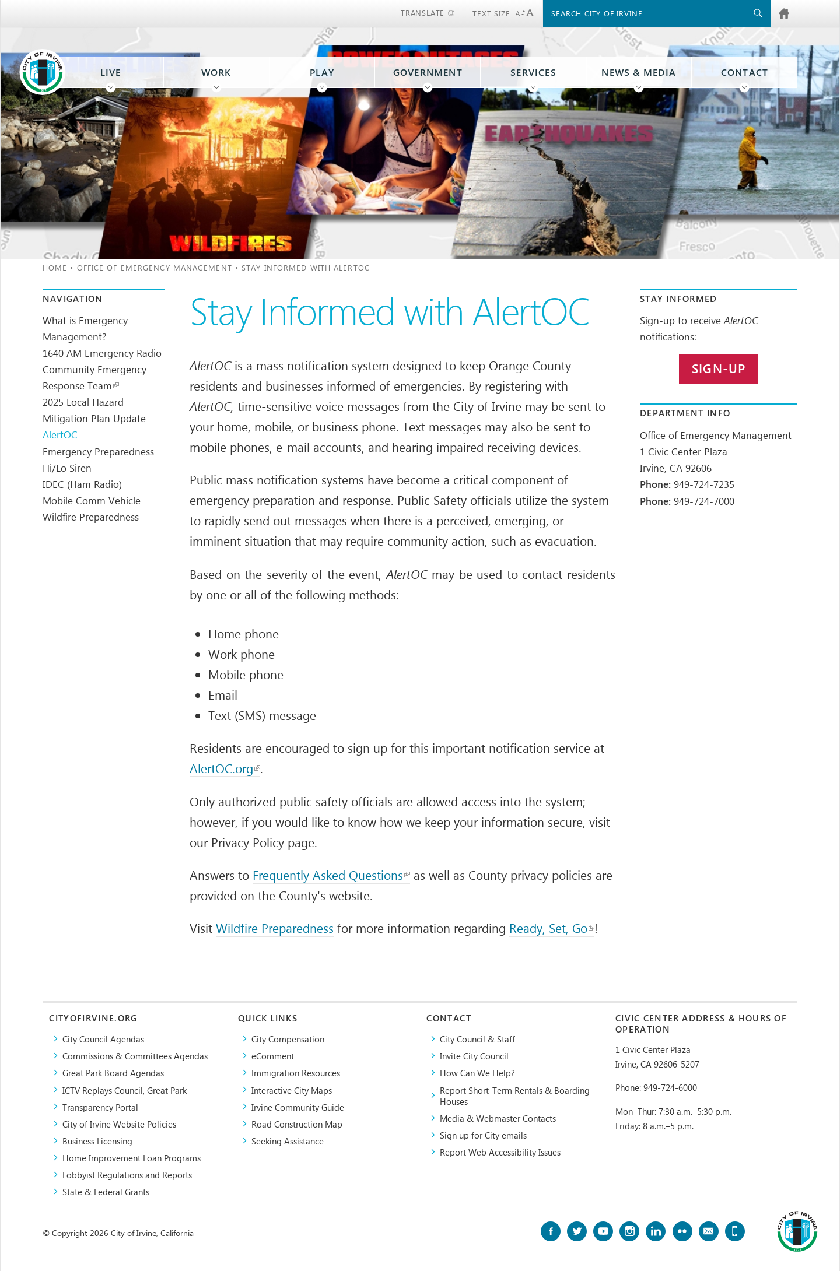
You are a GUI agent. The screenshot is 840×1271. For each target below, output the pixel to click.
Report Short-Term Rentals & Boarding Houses (515, 1095)
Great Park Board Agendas (113, 1072)
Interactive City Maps (291, 1090)
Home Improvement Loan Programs (131, 1157)
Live (110, 72)
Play (322, 72)
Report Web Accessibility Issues (500, 1152)
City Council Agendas (103, 1039)
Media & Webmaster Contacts (498, 1118)
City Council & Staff (477, 1039)
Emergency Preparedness (98, 451)
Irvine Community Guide (297, 1107)
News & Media (638, 72)
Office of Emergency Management (154, 267)
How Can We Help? (477, 1072)
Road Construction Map (296, 1124)
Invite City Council (474, 1055)
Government (428, 72)
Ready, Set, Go (551, 927)
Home (55, 267)
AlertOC (60, 434)
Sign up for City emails (483, 1135)
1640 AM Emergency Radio (102, 352)
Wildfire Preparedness (91, 516)
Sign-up (719, 368)
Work (216, 72)
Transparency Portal (100, 1107)
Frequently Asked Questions (331, 874)
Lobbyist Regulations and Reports (127, 1174)
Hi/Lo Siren (67, 467)
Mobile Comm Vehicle (92, 500)
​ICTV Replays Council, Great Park (124, 1090)
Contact (744, 72)
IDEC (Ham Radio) (82, 483)
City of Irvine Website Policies (119, 1124)
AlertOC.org (225, 768)
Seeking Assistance (287, 1141)
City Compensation (287, 1039)
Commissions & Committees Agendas (135, 1055)
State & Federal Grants (105, 1191)
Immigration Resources (295, 1072)
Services (533, 72)
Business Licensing (97, 1141)
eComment (272, 1055)
